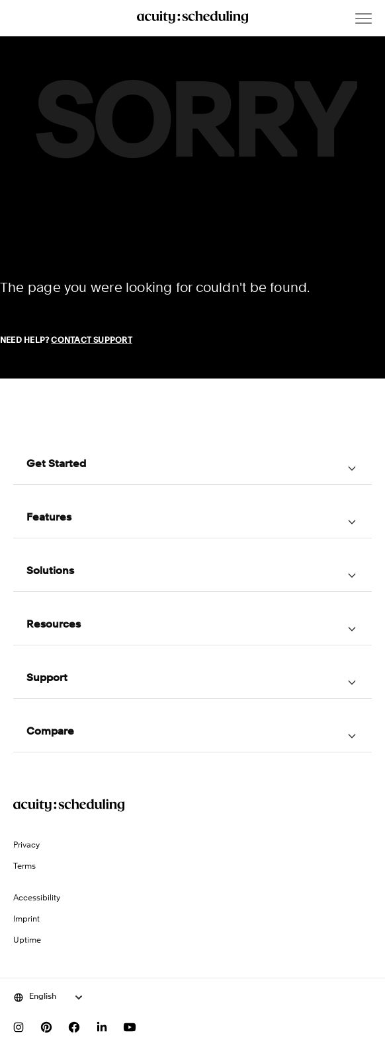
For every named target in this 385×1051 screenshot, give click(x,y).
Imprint (26, 920)
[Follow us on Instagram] (18, 1027)
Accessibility (36, 898)
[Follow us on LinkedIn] (101, 1027)
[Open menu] (363, 18)
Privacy (26, 846)
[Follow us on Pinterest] (46, 1027)
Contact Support (91, 341)
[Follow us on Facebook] (74, 1027)
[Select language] (48, 997)
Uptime (27, 941)
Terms (24, 867)
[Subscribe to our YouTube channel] (129, 1027)
